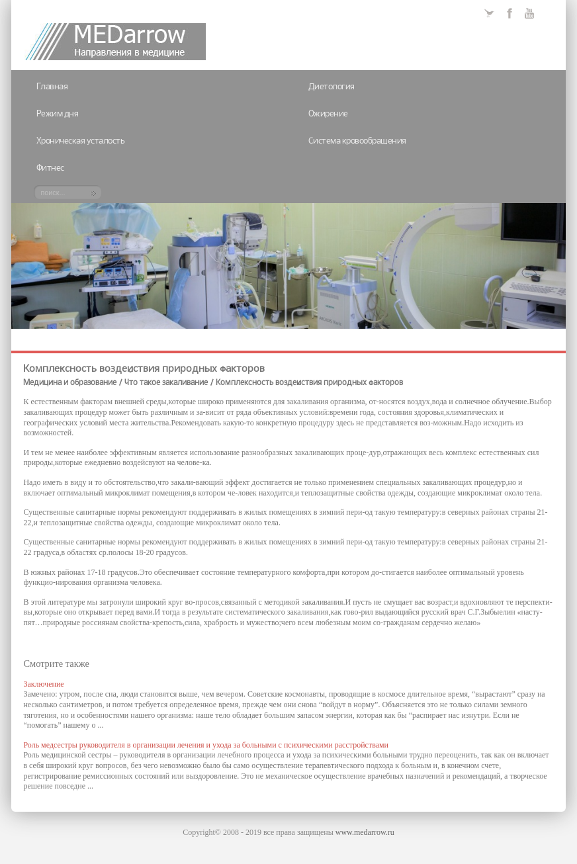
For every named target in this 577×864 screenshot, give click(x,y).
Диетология (331, 87)
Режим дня (57, 114)
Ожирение (328, 114)
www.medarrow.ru (364, 832)
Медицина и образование (69, 383)
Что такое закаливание (166, 383)
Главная (52, 87)
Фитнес (50, 168)
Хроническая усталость (80, 141)
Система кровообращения (357, 141)
